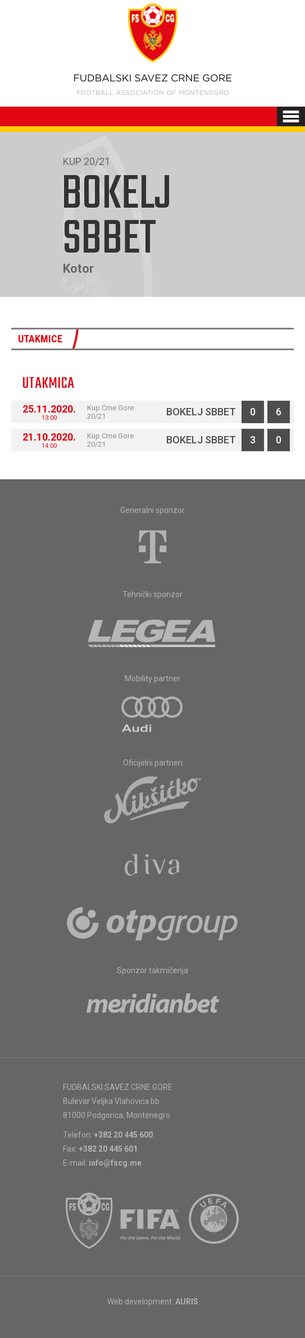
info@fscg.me (115, 1162)
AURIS (186, 1301)
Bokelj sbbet (201, 412)
